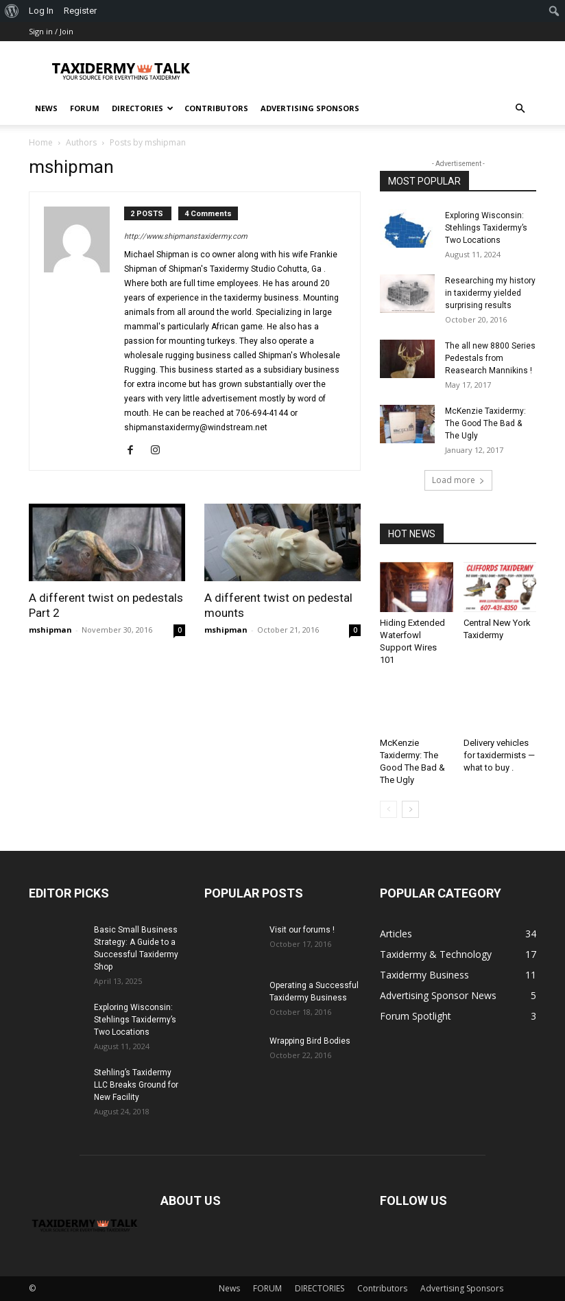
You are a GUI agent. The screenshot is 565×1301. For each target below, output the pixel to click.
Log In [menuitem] (41, 10)
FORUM (84, 108)
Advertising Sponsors (310, 108)
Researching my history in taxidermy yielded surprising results (490, 293)
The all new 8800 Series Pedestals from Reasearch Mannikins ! (490, 358)
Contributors (216, 108)
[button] (519, 108)
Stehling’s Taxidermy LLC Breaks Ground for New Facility (136, 1085)
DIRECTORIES (142, 108)
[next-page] (410, 809)
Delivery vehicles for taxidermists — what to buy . (499, 755)
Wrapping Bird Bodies (309, 1041)
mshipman (50, 629)
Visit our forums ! (302, 930)
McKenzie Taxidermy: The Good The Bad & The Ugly (485, 423)
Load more (458, 480)
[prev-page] (388, 809)
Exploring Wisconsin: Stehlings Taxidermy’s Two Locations (486, 228)
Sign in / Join (51, 31)
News (46, 108)
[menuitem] (12, 11)
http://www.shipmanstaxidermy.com (186, 236)
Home (41, 142)
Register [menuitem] (80, 10)
